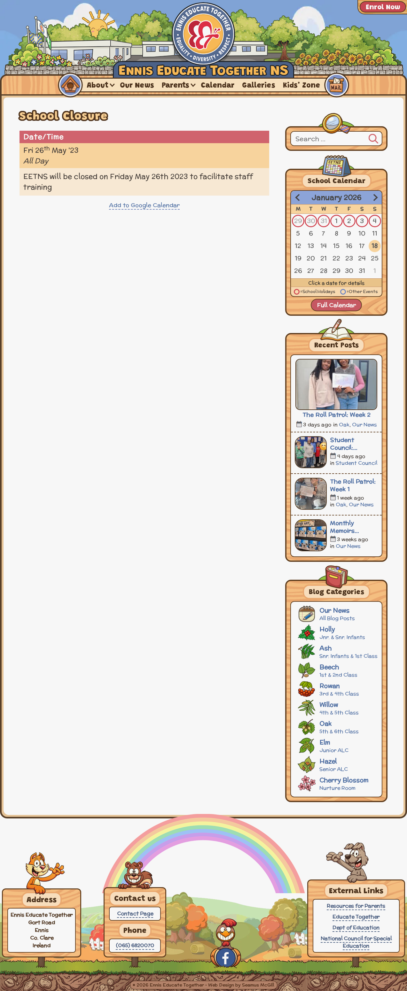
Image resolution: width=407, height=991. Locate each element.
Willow (337, 707)
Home (70, 85)
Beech (337, 669)
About (97, 85)
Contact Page (135, 913)
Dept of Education (356, 927)
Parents (175, 85)
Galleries (258, 85)
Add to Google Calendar (144, 205)
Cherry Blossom (337, 783)
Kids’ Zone (301, 85)
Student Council (356, 463)
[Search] (373, 138)
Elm (337, 745)
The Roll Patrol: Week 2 (336, 415)
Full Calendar (336, 305)
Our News (137, 85)
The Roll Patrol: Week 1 (353, 485)
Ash (337, 651)
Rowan (337, 688)
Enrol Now (383, 7)
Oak (344, 424)
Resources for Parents (356, 906)
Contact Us (336, 85)
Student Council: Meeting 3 (344, 444)
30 (311, 220)
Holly (337, 632)
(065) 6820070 (135, 945)
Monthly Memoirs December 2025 (352, 527)
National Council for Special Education (356, 942)
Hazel (337, 764)
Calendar (217, 85)
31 (324, 220)
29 (298, 220)
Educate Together (356, 916)
